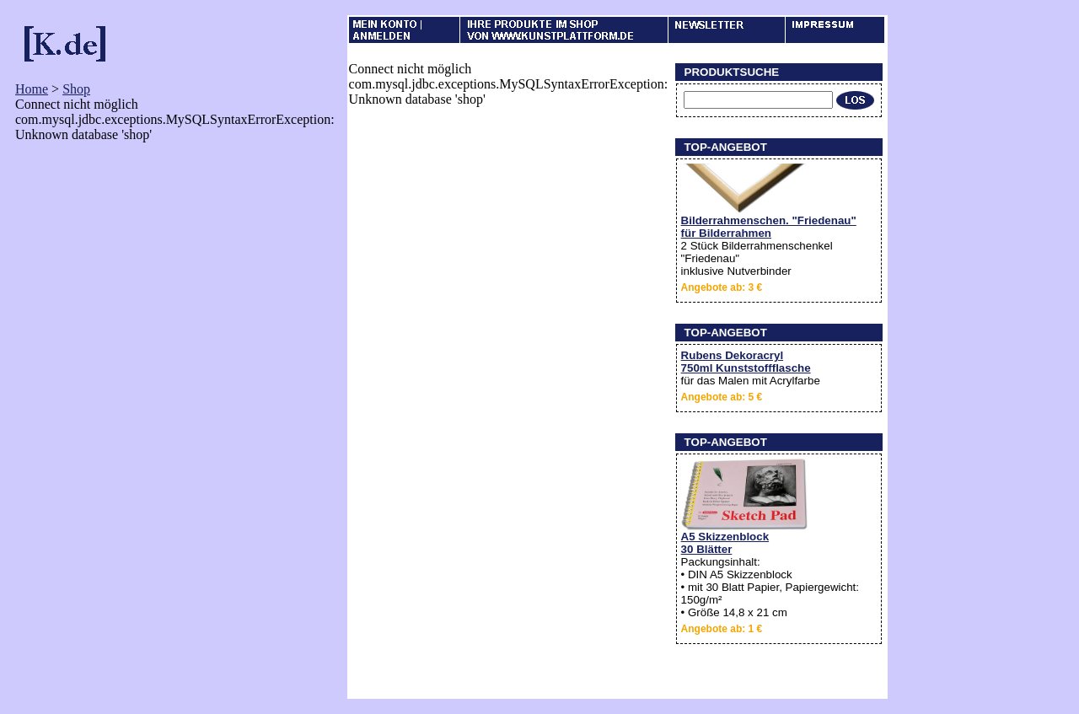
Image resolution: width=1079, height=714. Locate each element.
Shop (76, 89)
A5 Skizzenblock (725, 536)
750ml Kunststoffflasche (746, 368)
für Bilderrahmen (726, 233)
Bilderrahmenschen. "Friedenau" (768, 220)
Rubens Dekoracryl (732, 355)
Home (31, 89)
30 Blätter (707, 549)
